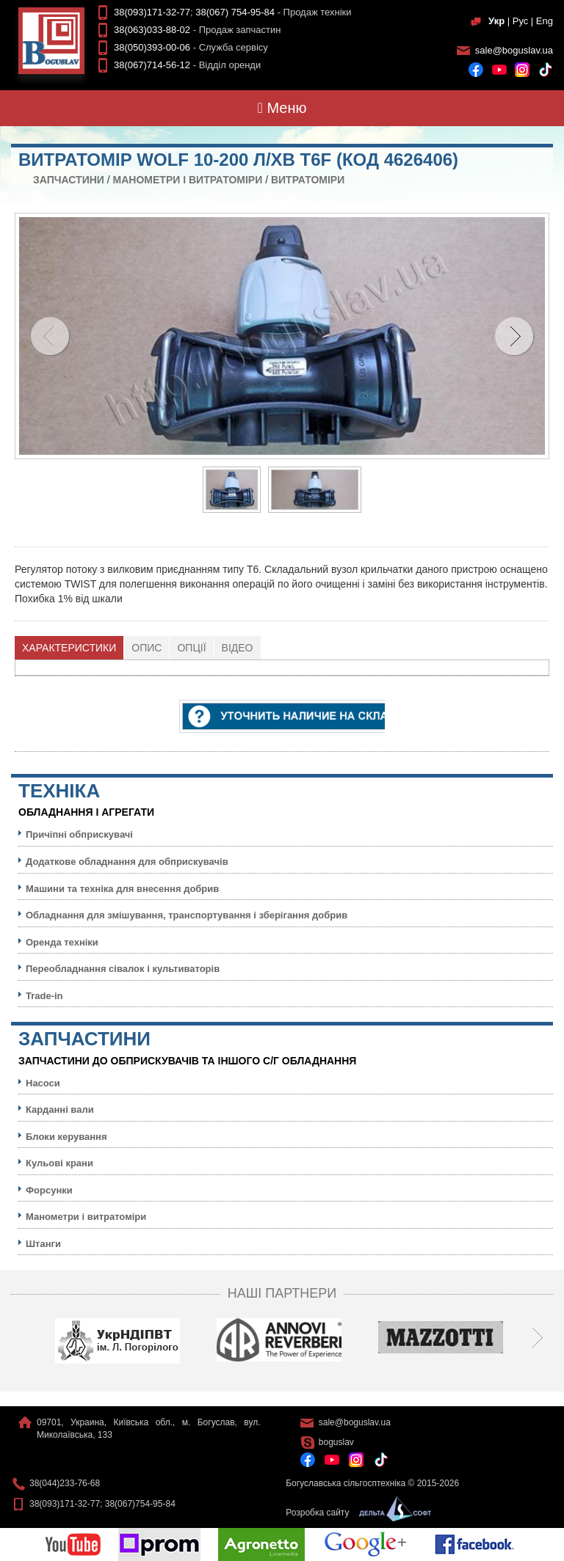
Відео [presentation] (237, 648)
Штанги (43, 1243)
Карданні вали (60, 1109)
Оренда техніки (62, 942)
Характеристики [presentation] (69, 648)
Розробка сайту (355, 1512)
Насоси (43, 1083)
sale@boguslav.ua (514, 50)
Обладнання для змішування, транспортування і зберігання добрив (186, 915)
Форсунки (49, 1190)
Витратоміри (307, 180)
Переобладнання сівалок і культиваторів (123, 968)
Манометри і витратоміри (188, 180)
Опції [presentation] (191, 648)
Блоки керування (66, 1136)
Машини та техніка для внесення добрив (122, 888)
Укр (496, 20)
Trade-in (44, 995)
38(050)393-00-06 (152, 47)
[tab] (69, 647)
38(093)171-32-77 (152, 12)
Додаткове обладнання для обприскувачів (127, 861)
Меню (282, 108)
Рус (521, 20)
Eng (544, 20)
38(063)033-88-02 (152, 29)
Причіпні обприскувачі (79, 834)
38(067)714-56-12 (152, 64)
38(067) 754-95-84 (235, 12)
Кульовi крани (59, 1163)
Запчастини (68, 180)
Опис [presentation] (146, 648)
